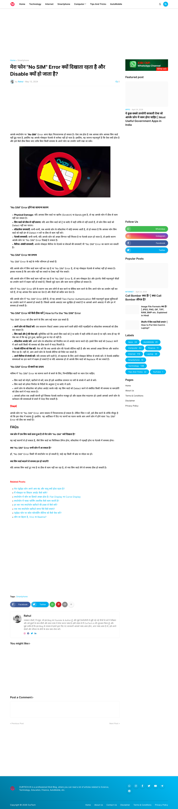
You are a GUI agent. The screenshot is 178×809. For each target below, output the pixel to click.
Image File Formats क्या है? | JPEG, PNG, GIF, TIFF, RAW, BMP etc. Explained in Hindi (154, 311)
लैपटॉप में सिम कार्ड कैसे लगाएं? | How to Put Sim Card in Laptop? (154, 325)
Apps (132, 342)
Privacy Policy (131, 405)
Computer (134, 348)
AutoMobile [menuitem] (116, 4)
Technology (136, 365)
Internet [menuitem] (49, 4)
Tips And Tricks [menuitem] (98, 4)
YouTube (158, 371)
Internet (134, 354)
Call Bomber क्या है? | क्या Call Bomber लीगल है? (143, 297)
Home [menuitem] (22, 4)
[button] (160, 4)
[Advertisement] (89, 34)
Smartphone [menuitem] (63, 4)
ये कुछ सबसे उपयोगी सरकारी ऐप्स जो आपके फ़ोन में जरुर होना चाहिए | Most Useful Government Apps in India (145, 119)
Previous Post (18, 723)
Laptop (152, 354)
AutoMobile (150, 342)
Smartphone (23, 60)
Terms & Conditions (134, 395)
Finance (153, 348)
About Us (129, 390)
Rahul (27, 615)
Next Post (113, 723)
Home (13, 60)
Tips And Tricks (137, 371)
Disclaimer (130, 400)
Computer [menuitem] (79, 4)
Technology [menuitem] (35, 4)
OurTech (32, 805)
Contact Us (111, 805)
